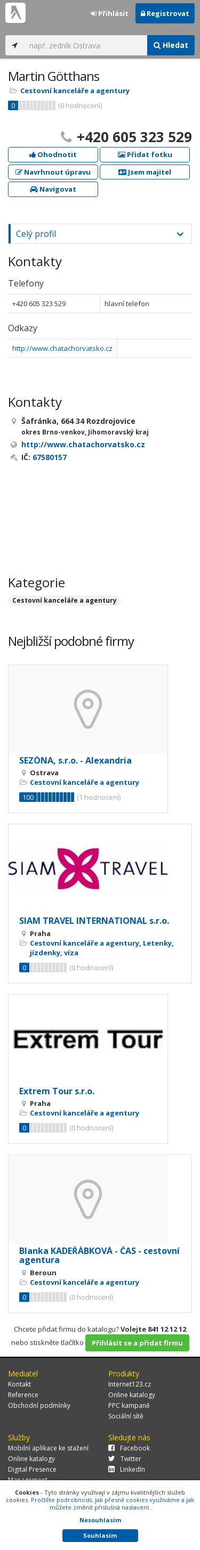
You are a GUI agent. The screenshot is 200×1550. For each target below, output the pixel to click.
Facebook (129, 1448)
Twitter (124, 1458)
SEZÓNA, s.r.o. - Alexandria (75, 760)
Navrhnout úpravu (53, 172)
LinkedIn (126, 1469)
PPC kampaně (129, 1405)
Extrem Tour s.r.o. (56, 1091)
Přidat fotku (145, 154)
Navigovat (53, 189)
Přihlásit (110, 13)
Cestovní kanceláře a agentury (75, 90)
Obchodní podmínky (39, 1405)
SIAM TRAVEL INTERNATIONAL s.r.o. (94, 920)
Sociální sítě (125, 1416)
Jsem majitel (144, 172)
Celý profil (36, 234)
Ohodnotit (53, 154)
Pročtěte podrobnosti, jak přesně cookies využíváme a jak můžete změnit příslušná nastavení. (112, 1503)
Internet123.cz (129, 1384)
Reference (23, 1394)
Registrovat (165, 13)
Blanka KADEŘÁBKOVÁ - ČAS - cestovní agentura (99, 1255)
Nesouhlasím (100, 1520)
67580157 (50, 457)
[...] (85, 45)
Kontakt (19, 1384)
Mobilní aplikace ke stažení (48, 1448)
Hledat (171, 45)
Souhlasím (100, 1535)
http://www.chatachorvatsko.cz (62, 348)
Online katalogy (131, 1394)
